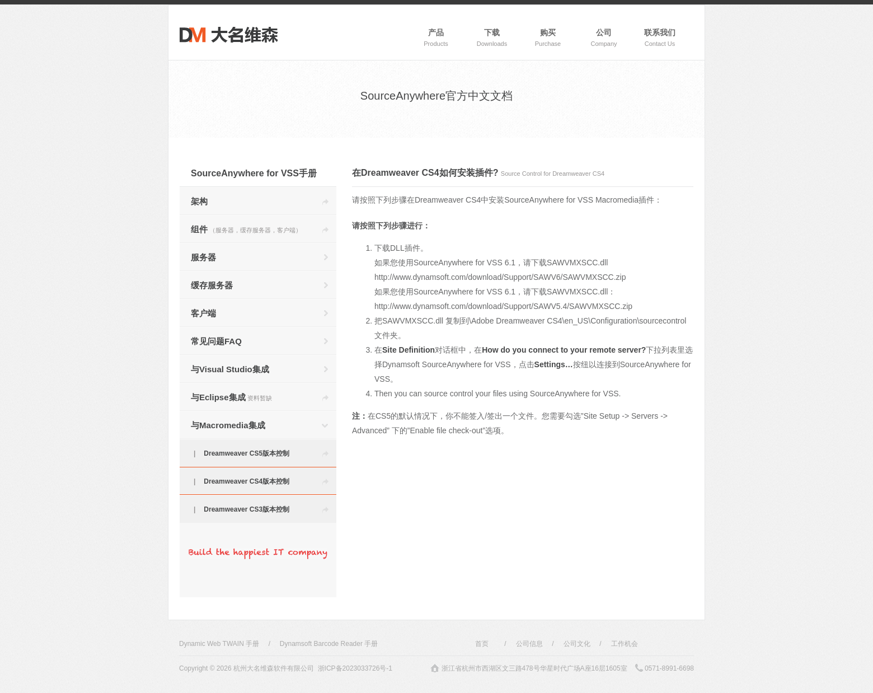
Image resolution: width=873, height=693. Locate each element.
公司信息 (529, 644)
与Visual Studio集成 (230, 369)
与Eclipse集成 (231, 397)
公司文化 (577, 644)
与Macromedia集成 (228, 425)
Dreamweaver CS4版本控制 (246, 481)
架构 (199, 201)
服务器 (203, 257)
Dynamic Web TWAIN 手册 (219, 644)
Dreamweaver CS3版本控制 (246, 509)
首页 (482, 644)
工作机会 (624, 644)
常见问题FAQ (216, 341)
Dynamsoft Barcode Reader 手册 (329, 644)
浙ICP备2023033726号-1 (355, 668)
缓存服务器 (212, 285)
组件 (246, 229)
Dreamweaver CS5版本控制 (246, 453)
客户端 (203, 313)
